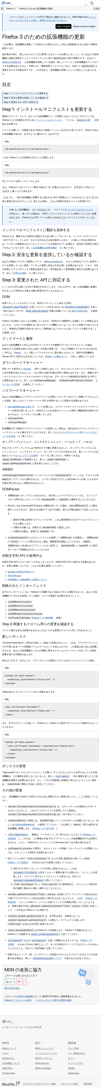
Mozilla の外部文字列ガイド (21, 571)
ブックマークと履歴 (17, 339)
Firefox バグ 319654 (18, 862)
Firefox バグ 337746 (43, 828)
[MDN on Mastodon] (18, 1034)
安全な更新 (20, 273)
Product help (8, 1073)
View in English (63, 26)
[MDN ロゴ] (8, 1021)
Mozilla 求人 (8, 1058)
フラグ (46, 958)
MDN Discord (42, 1063)
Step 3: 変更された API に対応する (21, 102)
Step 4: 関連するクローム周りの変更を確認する (38, 624)
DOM (6, 297)
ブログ (5, 1053)
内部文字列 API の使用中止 (22, 556)
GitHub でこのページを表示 (18, 1000)
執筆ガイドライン (44, 1058)
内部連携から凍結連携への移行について (27, 579)
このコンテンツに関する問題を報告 (54, 1000)
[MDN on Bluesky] (8, 1034)
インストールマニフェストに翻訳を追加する (36, 230)
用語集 (71, 1068)
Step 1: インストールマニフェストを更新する (26, 93)
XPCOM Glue (14, 575)
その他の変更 (12, 790)
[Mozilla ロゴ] (11, 1083)
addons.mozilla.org (11, 62)
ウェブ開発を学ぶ (76, 1053)
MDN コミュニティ (44, 1048)
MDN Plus (7, 1068)
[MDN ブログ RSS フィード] (23, 1034)
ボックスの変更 (14, 766)
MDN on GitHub (43, 1068)
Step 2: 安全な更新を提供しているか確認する (26, 97)
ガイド (71, 1058)
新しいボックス (14, 636)
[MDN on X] (13, 1034)
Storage (27, 368)
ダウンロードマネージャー (22, 363)
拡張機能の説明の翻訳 (46, 247)
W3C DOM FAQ (79, 310)
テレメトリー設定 (69, 1083)
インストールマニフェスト (49, 120)
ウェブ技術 (73, 1048)
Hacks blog (74, 1073)
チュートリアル (75, 1063)
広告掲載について (11, 1063)
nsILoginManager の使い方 (21, 406)
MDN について (9, 1048)
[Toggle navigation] (98, 3)
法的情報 (87, 1083)
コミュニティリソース (46, 1053)
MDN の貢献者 (25, 996)
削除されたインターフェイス (24, 586)
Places (17, 352)
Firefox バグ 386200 (42, 617)
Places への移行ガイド (56, 356)
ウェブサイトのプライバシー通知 (39, 1083)
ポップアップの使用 (28, 455)
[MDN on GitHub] (3, 1034)
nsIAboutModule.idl (24, 824)
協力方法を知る (12, 988)
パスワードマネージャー (20, 390)
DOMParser (11, 489)
